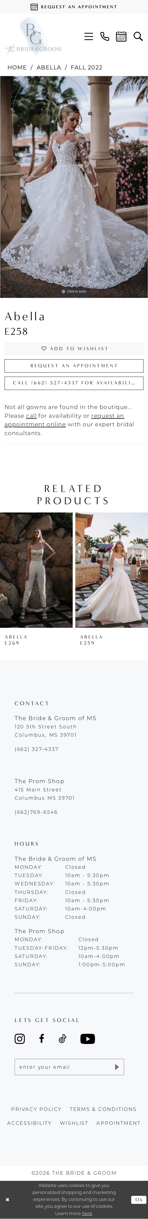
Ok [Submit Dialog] (139, 1199)
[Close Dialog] (8, 1200)
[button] (89, 36)
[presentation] (36, 570)
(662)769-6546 (36, 812)
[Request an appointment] (74, 7)
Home (17, 67)
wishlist (74, 1123)
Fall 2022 (86, 67)
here (87, 1214)
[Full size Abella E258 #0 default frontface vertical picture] (74, 187)
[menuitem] (89, 36)
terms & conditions (103, 1109)
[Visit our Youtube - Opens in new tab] (87, 1039)
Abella (49, 67)
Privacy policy (36, 1109)
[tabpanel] (74, 187)
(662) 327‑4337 (37, 749)
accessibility (29, 1123)
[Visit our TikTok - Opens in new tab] (62, 1039)
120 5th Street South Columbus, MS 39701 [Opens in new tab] (46, 731)
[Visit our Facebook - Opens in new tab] (41, 1039)
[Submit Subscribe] (116, 1067)
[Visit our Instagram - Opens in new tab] (20, 1039)
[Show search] (138, 36)
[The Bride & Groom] (33, 36)
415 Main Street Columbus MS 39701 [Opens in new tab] (45, 794)
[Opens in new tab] (31, 416)
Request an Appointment (75, 366)
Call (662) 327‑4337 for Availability (76, 383)
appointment (118, 1123)
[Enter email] (69, 1067)
